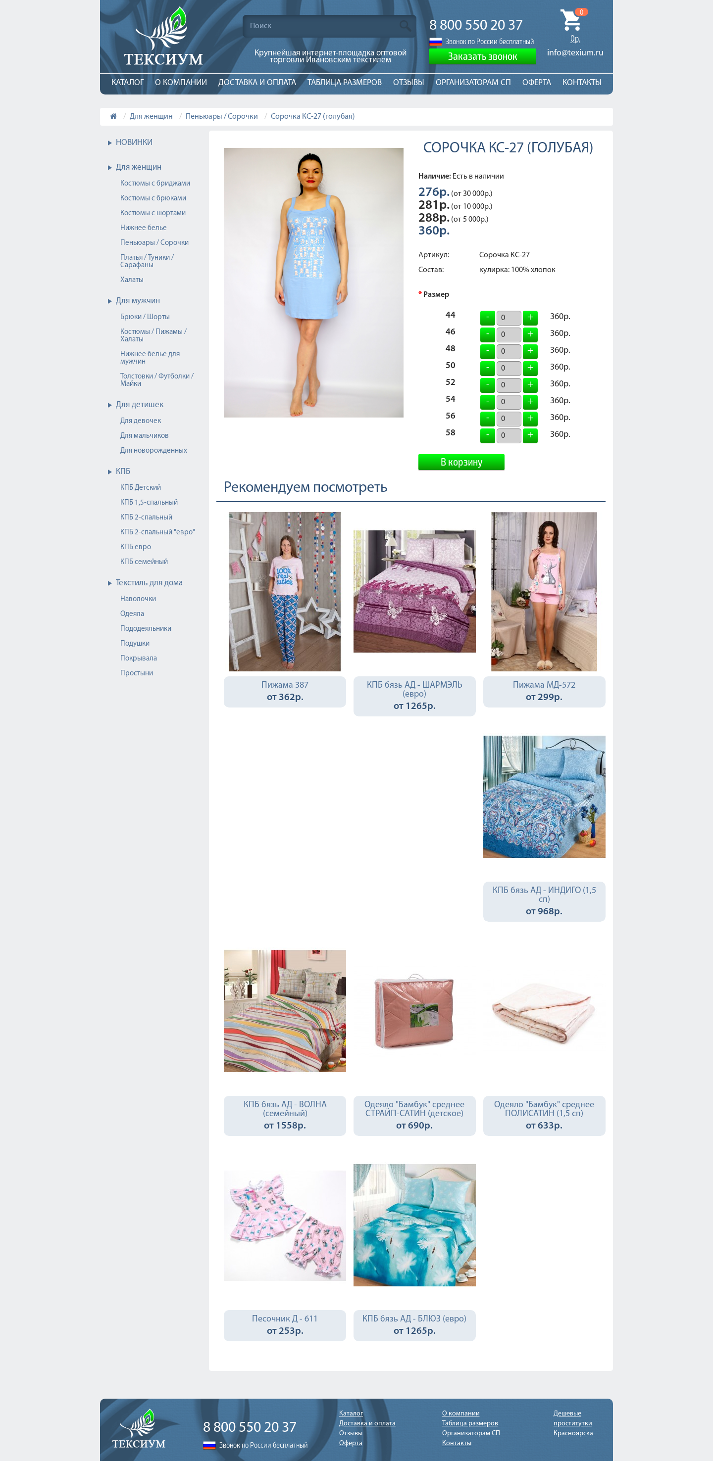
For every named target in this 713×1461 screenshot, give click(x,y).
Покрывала (138, 658)
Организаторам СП (473, 83)
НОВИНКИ (134, 143)
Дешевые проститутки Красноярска (573, 1423)
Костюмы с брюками (153, 198)
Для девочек (140, 421)
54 (451, 400)
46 (451, 333)
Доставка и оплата (257, 83)
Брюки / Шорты (145, 317)
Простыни (136, 673)
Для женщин (151, 117)
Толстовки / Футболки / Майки (157, 380)
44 (451, 316)
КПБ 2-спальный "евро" (157, 532)
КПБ (123, 472)
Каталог (127, 83)
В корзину (462, 461)
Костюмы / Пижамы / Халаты (153, 336)
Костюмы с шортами (153, 213)
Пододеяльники (145, 629)
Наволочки (138, 599)
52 (451, 383)
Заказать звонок (482, 55)
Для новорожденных (153, 451)
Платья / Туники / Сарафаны (147, 261)
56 (451, 417)
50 (451, 367)
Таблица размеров (344, 83)
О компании (181, 83)
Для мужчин (138, 301)
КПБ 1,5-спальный (149, 503)
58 (451, 434)
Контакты (582, 83)
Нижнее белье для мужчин (150, 358)
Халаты (132, 280)
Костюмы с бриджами (155, 184)
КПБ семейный (144, 562)
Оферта (536, 83)
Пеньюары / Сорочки (222, 117)
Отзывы (408, 83)
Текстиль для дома (149, 583)
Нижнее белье (143, 228)
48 (451, 350)
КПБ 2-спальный (146, 517)
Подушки (135, 644)
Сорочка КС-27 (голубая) (313, 117)
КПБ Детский (140, 488)
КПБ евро (135, 547)
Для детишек (139, 405)
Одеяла (132, 614)
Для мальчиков (144, 436)
